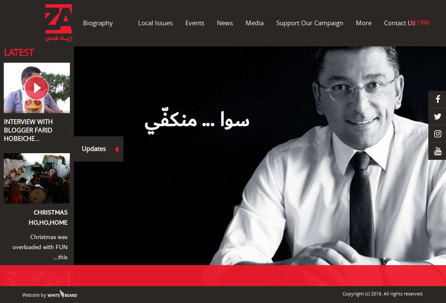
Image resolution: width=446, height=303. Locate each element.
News (225, 23)
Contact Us (399, 23)
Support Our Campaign (309, 23)
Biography (98, 23)
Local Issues (155, 23)
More (363, 23)
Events (194, 23)
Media (255, 23)
